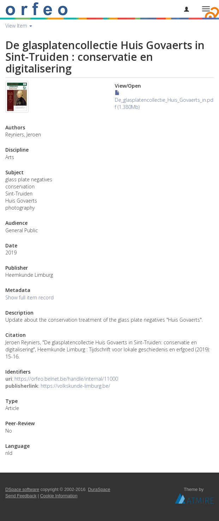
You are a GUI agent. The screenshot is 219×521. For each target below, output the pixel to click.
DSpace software (22, 489)
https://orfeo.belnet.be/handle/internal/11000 (66, 378)
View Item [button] (18, 25)
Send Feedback (20, 495)
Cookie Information (59, 495)
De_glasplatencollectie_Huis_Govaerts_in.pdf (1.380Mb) (164, 100)
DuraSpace (99, 489)
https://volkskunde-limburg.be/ (75, 385)
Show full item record (29, 297)
